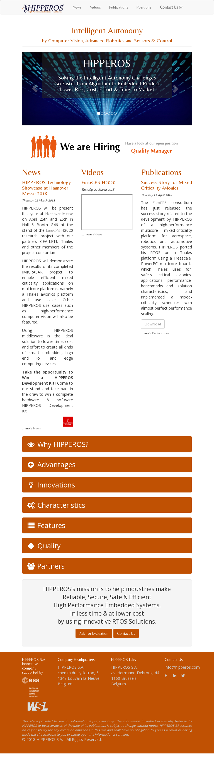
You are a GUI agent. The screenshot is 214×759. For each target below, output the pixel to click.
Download (153, 324)
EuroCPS (53, 230)
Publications (118, 7)
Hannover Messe (59, 213)
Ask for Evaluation (93, 633)
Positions (144, 7)
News (77, 7)
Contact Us (126, 633)
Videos (95, 7)
